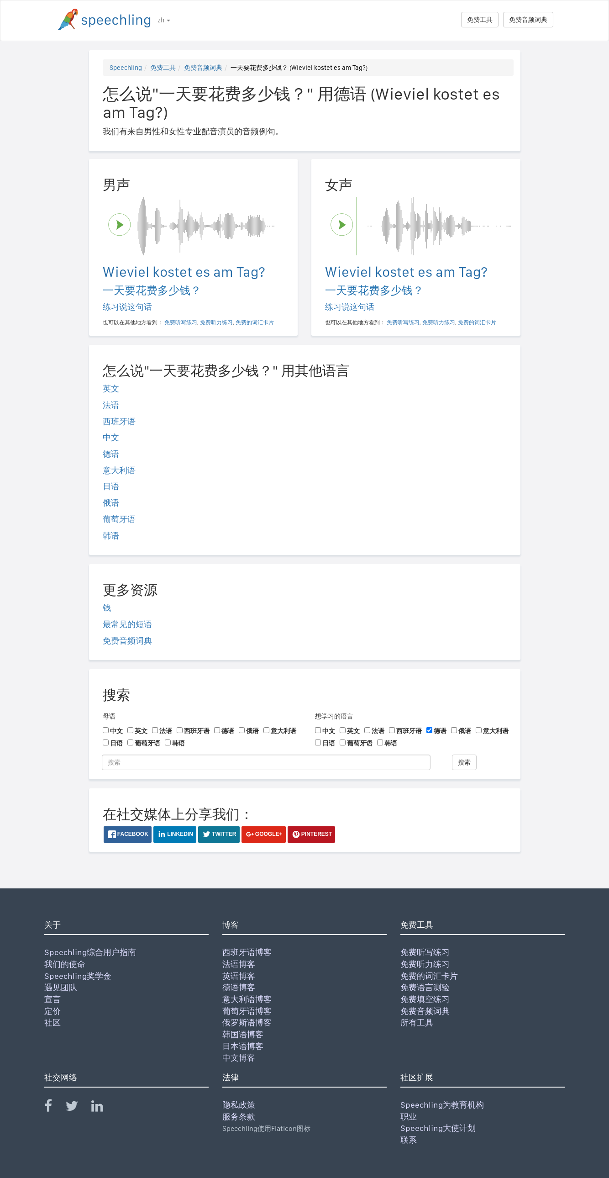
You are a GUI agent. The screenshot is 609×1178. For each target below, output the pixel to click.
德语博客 (238, 987)
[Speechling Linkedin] (103, 1108)
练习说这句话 (127, 307)
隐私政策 (238, 1104)
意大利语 (119, 470)
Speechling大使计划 (438, 1128)
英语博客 (238, 976)
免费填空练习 (425, 999)
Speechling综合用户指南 (90, 952)
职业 (408, 1116)
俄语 (111, 502)
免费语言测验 (425, 987)
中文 (111, 437)
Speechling (126, 67)
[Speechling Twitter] (77, 1108)
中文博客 (238, 1057)
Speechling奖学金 (77, 976)
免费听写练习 (425, 952)
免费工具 (480, 19)
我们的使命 (64, 964)
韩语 (111, 535)
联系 (408, 1140)
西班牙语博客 (247, 952)
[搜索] (266, 762)
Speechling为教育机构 (442, 1104)
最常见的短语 (127, 624)
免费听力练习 (425, 964)
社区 (52, 1022)
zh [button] (164, 20)
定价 (52, 1011)
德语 (111, 454)
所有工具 (416, 1022)
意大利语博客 (247, 999)
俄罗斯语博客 (247, 1022)
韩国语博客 (242, 1034)
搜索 (464, 762)
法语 (111, 405)
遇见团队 (60, 987)
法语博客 (238, 964)
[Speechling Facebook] (53, 1108)
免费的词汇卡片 (429, 976)
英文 (111, 388)
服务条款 (238, 1116)
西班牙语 (119, 421)
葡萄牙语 (119, 519)
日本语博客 (242, 1046)
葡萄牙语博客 (247, 1011)
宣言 (52, 999)
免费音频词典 (528, 19)
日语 (111, 486)
